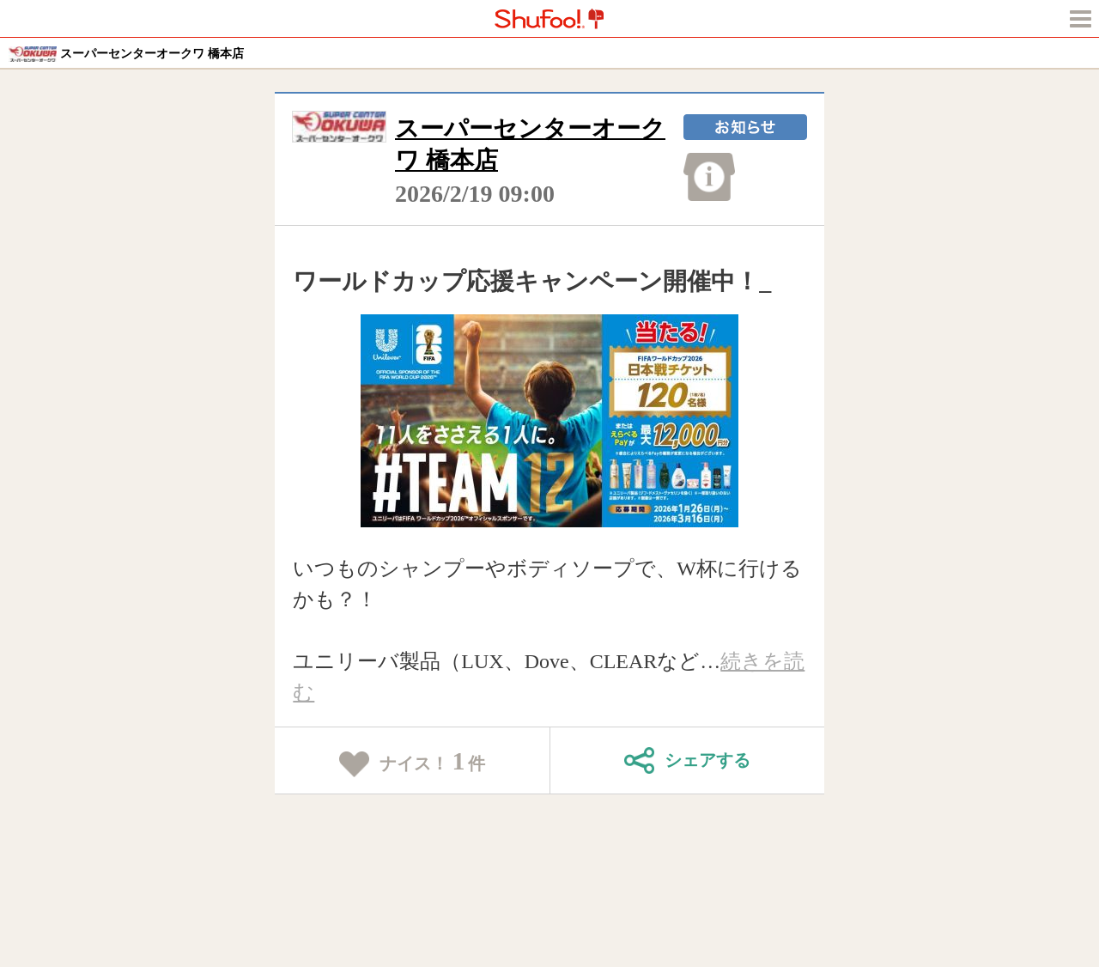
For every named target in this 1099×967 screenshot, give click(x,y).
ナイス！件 (412, 761)
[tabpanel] (550, 420)
